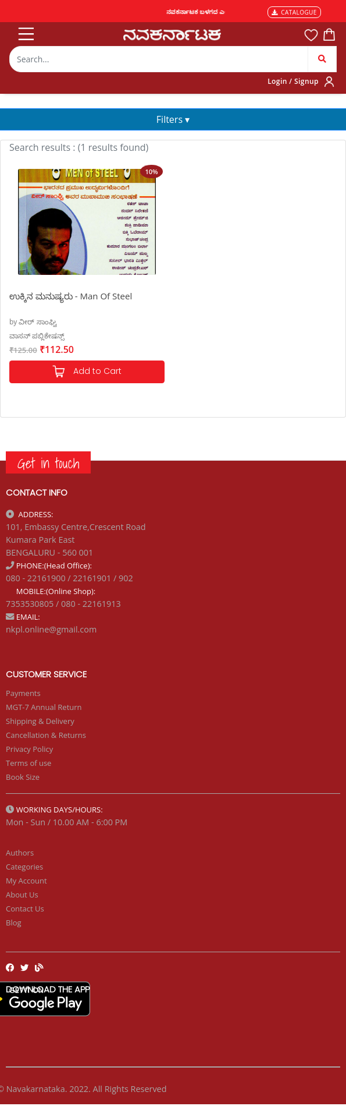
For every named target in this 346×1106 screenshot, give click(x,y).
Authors (20, 852)
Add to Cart (87, 372)
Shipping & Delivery (40, 721)
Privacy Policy (29, 749)
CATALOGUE (294, 12)
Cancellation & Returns (46, 735)
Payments (23, 693)
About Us (22, 894)
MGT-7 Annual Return (44, 707)
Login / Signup (293, 81)
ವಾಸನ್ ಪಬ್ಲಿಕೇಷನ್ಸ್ (36, 336)
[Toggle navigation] (25, 31)
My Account (26, 880)
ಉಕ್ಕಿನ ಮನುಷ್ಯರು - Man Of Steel (70, 296)
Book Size (23, 777)
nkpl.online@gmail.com (51, 629)
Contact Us (25, 908)
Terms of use (28, 763)
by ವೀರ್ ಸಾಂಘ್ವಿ (33, 322)
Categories (24, 866)
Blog (14, 922)
